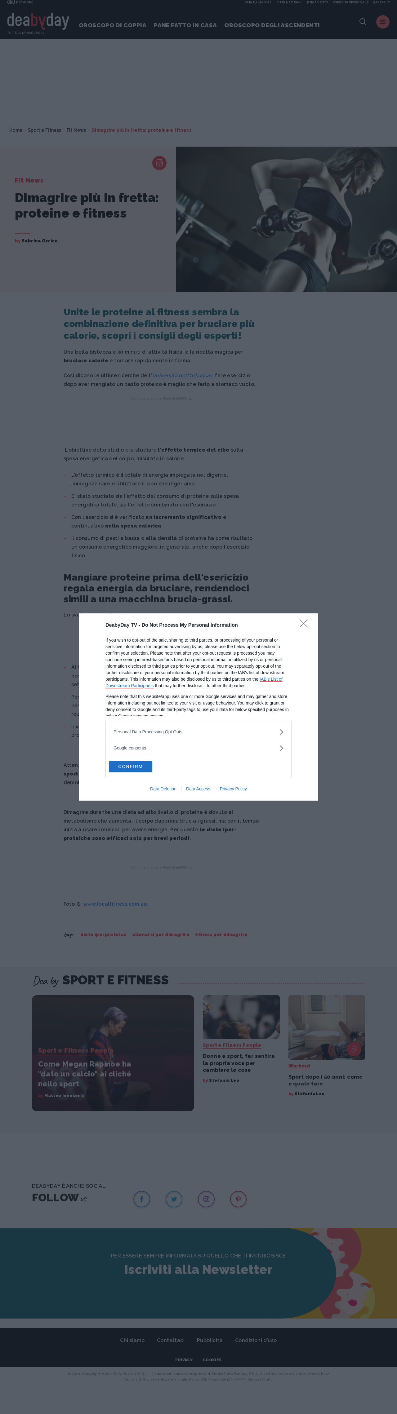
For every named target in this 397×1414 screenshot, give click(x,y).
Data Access (198, 789)
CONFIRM (138, 766)
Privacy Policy (233, 789)
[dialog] (198, 707)
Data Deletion (163, 789)
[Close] (306, 625)
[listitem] (198, 731)
